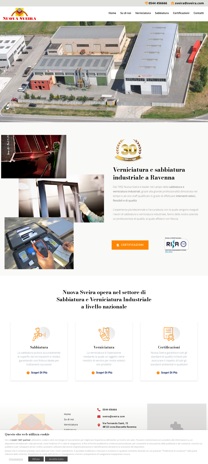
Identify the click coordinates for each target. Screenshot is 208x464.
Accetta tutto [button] (56, 459)
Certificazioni (181, 13)
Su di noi (125, 13)
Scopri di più (37, 372)
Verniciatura (143, 13)
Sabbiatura (162, 13)
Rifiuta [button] (36, 459)
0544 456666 (158, 3)
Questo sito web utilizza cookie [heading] (27, 434)
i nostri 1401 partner (20, 439)
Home (112, 13)
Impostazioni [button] (16, 459)
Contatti (199, 13)
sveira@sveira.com (189, 3)
